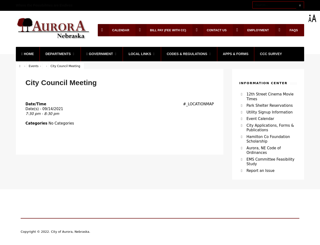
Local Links (140, 54)
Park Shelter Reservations (269, 105)
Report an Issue (260, 171)
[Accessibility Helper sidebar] (314, 18)
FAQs (286, 30)
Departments (58, 54)
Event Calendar (260, 119)
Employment (251, 30)
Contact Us (209, 30)
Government (99, 54)
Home (27, 54)
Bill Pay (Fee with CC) (160, 30)
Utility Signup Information (269, 112)
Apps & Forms (236, 54)
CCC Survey (271, 54)
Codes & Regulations (187, 54)
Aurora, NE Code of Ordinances (263, 150)
